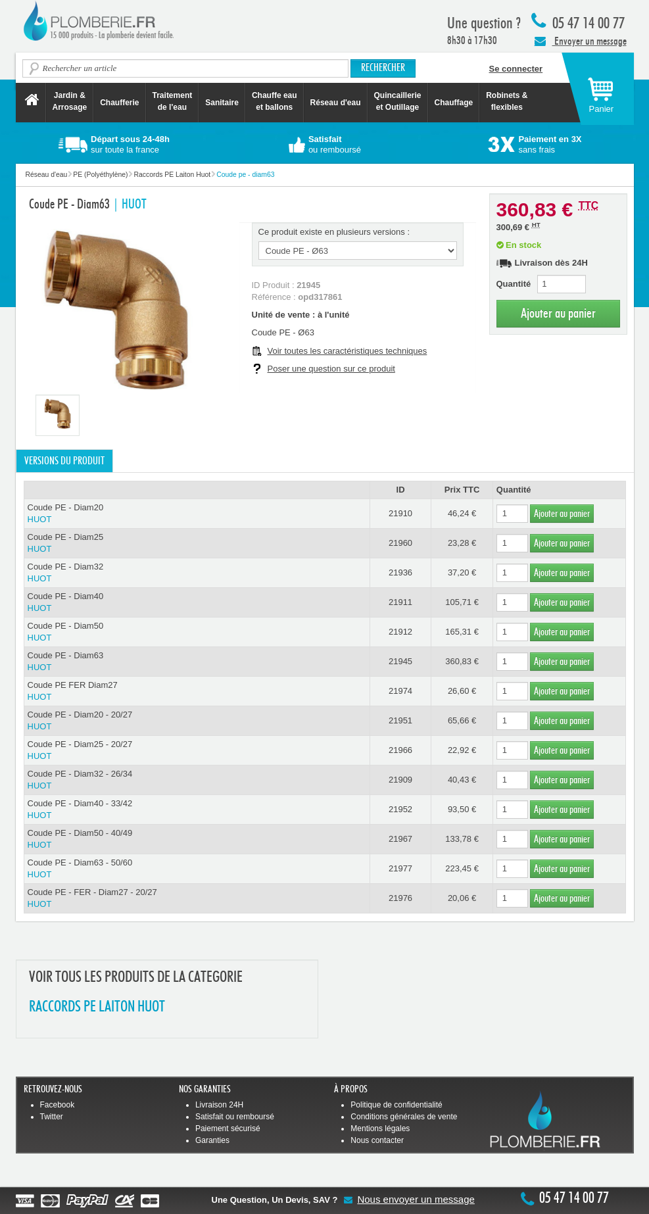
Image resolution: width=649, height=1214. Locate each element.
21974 (400, 691)
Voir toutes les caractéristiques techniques (347, 351)
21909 (400, 780)
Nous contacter (377, 1140)
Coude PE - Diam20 (197, 513)
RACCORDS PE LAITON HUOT (97, 1007)
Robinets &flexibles (506, 101)
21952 (400, 809)
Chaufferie (119, 102)
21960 (400, 543)
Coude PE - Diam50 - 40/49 (197, 839)
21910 (400, 513)
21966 (400, 750)
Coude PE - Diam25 (197, 543)
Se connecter (516, 69)
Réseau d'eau (335, 102)
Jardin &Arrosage (70, 101)
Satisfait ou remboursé (234, 1116)
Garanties (212, 1140)
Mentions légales (380, 1128)
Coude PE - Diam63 (197, 661)
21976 (400, 898)
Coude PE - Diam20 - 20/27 (197, 721)
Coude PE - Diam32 (197, 573)
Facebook (57, 1104)
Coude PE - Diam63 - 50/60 (197, 869)
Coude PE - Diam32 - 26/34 (197, 780)
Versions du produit (64, 461)
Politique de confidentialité (396, 1104)
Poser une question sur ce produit (331, 369)
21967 (400, 839)
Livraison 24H (219, 1104)
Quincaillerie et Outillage (397, 101)
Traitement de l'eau (173, 101)
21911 (400, 602)
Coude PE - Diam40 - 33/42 (197, 809)
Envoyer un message (581, 41)
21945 (400, 661)
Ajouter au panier (558, 313)
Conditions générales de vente (403, 1116)
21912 (400, 632)
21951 (400, 720)
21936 (400, 572)
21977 (400, 868)
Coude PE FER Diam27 (197, 691)
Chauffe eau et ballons (274, 101)
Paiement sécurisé (227, 1128)
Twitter (51, 1116)
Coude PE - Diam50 (197, 632)
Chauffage (454, 102)
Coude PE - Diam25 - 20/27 (197, 750)
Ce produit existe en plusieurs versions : (334, 232)
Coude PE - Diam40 (197, 602)
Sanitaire (222, 102)
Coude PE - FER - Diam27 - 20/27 (197, 898)
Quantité (513, 284)
